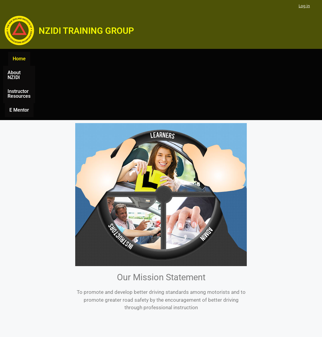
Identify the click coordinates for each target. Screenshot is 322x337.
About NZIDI (130, 59)
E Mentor (217, 59)
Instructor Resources (175, 59)
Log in (304, 5)
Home (101, 59)
